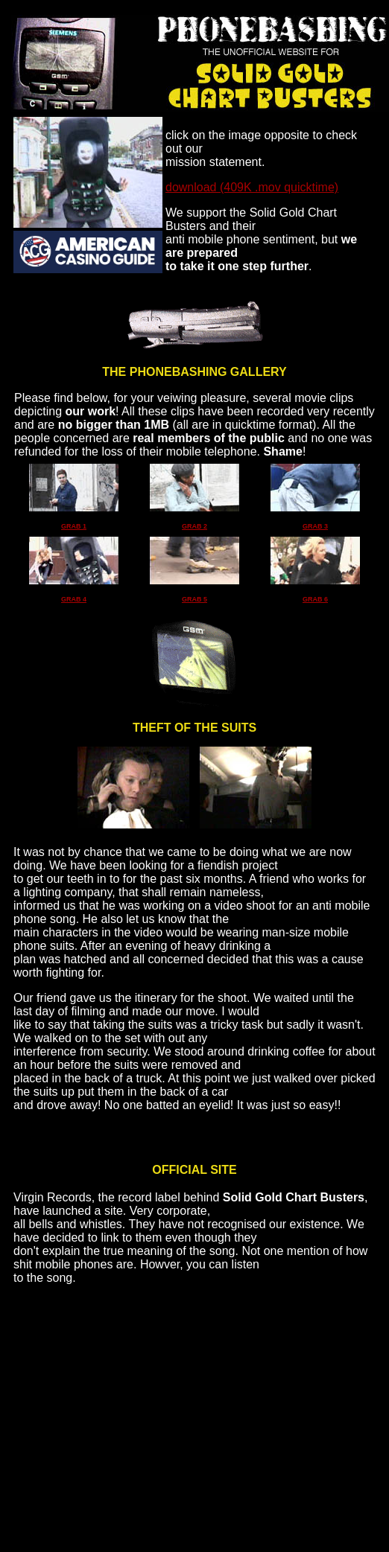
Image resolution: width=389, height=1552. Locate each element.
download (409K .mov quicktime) (251, 187)
